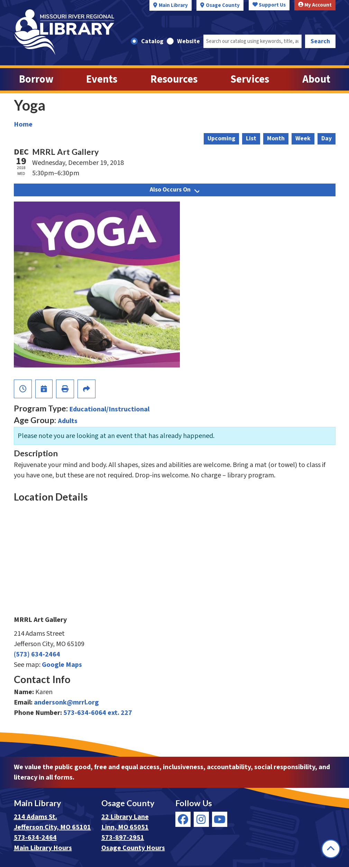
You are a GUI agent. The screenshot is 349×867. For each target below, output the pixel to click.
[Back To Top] (330, 848)
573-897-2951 (122, 837)
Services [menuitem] (249, 79)
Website (188, 41)
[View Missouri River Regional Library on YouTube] (219, 819)
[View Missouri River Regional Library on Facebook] (183, 819)
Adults (67, 421)
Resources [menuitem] (174, 79)
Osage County (223, 5)
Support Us (269, 5)
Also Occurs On (174, 189)
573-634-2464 (35, 837)
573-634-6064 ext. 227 (97, 713)
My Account (315, 5)
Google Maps (62, 665)
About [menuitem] (316, 79)
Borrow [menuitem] (36, 79)
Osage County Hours (133, 848)
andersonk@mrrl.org (66, 702)
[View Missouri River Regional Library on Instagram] (201, 819)
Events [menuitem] (101, 79)
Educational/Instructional (109, 409)
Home (23, 124)
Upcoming (221, 138)
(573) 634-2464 (37, 654)
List (251, 138)
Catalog (152, 41)
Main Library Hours (43, 848)
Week (303, 138)
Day (326, 138)
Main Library (173, 5)
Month (276, 138)
